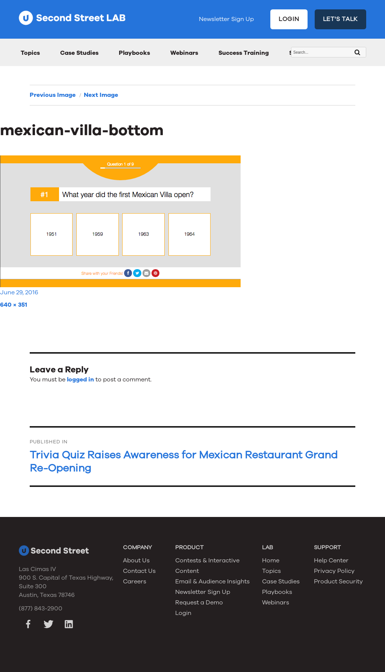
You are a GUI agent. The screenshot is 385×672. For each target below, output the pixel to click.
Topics (30, 53)
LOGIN (289, 19)
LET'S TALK (340, 19)
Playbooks (134, 53)
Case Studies (79, 53)
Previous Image (53, 95)
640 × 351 (13, 305)
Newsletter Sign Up (226, 19)
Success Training (243, 53)
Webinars (184, 53)
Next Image (101, 95)
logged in (80, 379)
